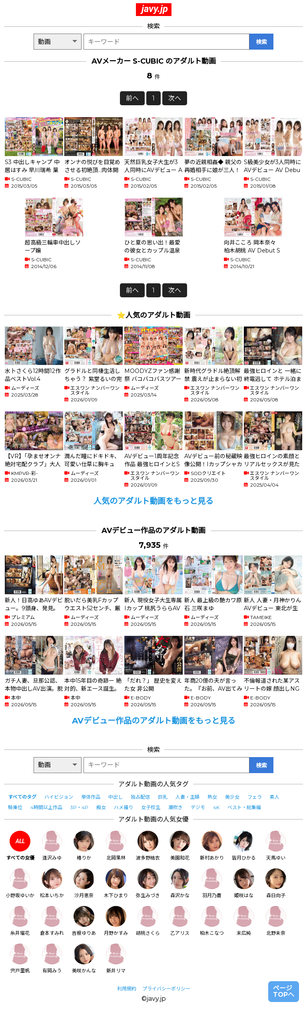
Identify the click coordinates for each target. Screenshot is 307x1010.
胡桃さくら (148, 921)
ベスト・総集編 (244, 807)
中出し (115, 797)
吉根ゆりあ (84, 921)
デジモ (198, 807)
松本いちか (52, 883)
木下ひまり (116, 883)
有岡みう (52, 959)
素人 (274, 797)
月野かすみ (116, 921)
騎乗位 (15, 807)
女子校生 (150, 807)
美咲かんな (84, 959)
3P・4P (79, 807)
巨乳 (162, 797)
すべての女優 (20, 846)
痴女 (101, 807)
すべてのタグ (22, 797)
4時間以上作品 (46, 807)
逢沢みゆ (52, 846)
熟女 (212, 797)
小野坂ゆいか (20, 883)
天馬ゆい (275, 846)
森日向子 (275, 883)
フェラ (254, 797)
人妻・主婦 (187, 797)
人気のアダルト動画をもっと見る (153, 501)
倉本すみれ (52, 921)
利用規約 (126, 989)
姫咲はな (243, 883)
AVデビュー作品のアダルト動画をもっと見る (153, 721)
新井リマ (116, 959)
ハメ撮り (123, 807)
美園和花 (179, 846)
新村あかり (212, 846)
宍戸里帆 (20, 959)
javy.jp (155, 8)
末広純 (243, 921)
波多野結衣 (148, 846)
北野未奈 (275, 921)
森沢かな (179, 883)
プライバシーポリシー (166, 989)
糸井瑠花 (20, 921)
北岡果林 (116, 846)
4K (216, 807)
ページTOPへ (283, 991)
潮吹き (175, 807)
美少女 (232, 797)
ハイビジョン (58, 797)
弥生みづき (148, 883)
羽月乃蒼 (211, 883)
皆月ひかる (244, 846)
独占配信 (140, 797)
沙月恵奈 (84, 883)
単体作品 (90, 797)
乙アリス (179, 921)
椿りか (84, 846)
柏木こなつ (212, 921)
